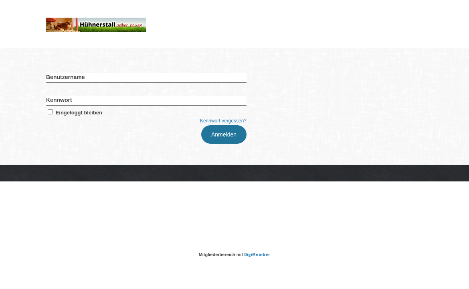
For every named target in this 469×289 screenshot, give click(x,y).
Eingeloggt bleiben (74, 113)
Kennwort (59, 100)
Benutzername (65, 77)
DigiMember (257, 254)
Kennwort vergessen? (223, 121)
